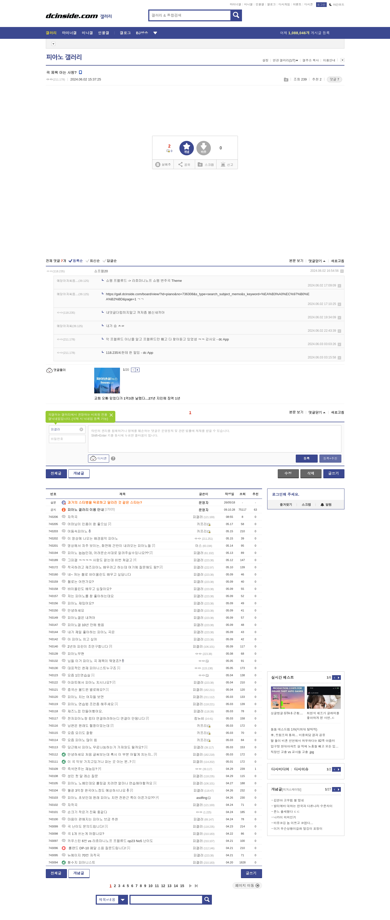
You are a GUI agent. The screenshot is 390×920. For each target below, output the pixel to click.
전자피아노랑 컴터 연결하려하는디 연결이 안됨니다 (103, 718)
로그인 (321, 4)
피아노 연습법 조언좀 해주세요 (88, 704)
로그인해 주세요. (285, 494)
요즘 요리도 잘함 (77, 733)
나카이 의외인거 (285, 817)
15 (182, 886)
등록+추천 (330, 458)
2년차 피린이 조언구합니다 (85, 646)
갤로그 (271, 4)
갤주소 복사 (310, 60)
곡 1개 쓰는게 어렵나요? (83, 834)
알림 (326, 505)
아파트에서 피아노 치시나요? (86, 682)
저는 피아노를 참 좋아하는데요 (88, 596)
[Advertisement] (195, 214)
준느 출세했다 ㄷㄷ (287, 812)
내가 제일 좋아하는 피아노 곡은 (88, 632)
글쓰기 (333, 473)
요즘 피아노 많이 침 (79, 740)
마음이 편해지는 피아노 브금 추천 (90, 819)
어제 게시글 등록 (305, 33)
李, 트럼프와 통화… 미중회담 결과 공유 (298, 735)
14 (176, 886)
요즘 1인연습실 (76, 675)
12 (163, 886)
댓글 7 (334, 79)
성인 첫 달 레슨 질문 (80, 776)
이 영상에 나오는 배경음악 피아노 (90, 538)
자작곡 (69, 517)
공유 (184, 164)
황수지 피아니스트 (78, 862)
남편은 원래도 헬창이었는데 (85, 726)
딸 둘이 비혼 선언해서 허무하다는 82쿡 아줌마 (303, 741)
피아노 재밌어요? (78, 603)
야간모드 (336, 4)
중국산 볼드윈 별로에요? (83, 690)
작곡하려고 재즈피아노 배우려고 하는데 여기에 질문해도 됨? (110, 567)
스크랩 (285, 79)
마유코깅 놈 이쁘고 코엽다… (293, 823)
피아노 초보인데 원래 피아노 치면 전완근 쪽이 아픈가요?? (108, 798)
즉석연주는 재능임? (79, 769)
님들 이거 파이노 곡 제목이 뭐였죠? (91, 661)
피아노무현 (73, 654)
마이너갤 (235, 4)
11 (157, 886)
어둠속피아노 (75, 531)
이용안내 (329, 60)
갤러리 (51, 33)
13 (170, 886)
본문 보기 (296, 261)
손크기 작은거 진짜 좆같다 (84, 812)
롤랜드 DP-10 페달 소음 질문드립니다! (94, 848)
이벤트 (297, 4)
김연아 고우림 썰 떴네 (289, 800)
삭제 (342, 271)
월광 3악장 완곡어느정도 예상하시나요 (94, 790)
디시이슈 (301, 769)
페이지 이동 (247, 885)
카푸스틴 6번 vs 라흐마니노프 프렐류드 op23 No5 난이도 (107, 841)
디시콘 (309, 4)
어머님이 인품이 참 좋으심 (84, 524)
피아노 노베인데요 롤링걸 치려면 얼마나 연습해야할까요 (107, 783)
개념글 (78, 473)
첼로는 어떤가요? (78, 582)
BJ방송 (142, 33)
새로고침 (337, 261)
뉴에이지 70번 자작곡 (81, 855)
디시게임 (284, 4)
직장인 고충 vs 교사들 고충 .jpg (292, 752)
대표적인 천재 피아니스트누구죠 (89, 668)
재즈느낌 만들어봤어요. (82, 711)
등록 (307, 458)
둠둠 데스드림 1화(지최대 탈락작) (294, 729)
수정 (288, 473)
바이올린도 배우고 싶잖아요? (86, 589)
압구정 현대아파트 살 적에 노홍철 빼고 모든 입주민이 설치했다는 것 (306, 746)
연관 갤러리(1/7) (285, 60)
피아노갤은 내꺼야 (78, 618)
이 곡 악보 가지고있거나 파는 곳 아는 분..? (96, 762)
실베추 (163, 165)
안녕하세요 (73, 610)
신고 (227, 164)
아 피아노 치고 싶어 (79, 639)
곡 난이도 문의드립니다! (83, 826)
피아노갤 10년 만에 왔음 (83, 625)
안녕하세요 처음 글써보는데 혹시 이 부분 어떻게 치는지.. (107, 754)
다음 (190, 886)
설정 (265, 60)
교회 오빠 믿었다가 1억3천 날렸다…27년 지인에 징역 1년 (137, 398)
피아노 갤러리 (64, 57)
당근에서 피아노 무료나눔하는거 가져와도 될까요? (102, 747)
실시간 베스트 (282, 677)
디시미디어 (280, 769)
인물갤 (260, 4)
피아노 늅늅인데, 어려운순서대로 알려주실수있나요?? (105, 553)
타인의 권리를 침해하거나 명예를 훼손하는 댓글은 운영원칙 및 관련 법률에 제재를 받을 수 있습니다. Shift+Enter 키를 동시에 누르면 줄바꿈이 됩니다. (160, 433)
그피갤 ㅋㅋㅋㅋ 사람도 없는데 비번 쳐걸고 (97, 560)
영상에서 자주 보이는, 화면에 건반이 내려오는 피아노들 (106, 546)
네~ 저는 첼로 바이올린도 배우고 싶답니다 (96, 574)
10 (151, 886)
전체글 (56, 473)
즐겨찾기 (286, 505)
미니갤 (248, 4)
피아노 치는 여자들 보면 (83, 697)
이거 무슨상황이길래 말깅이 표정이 (298, 829)
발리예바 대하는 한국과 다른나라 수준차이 (303, 806)
